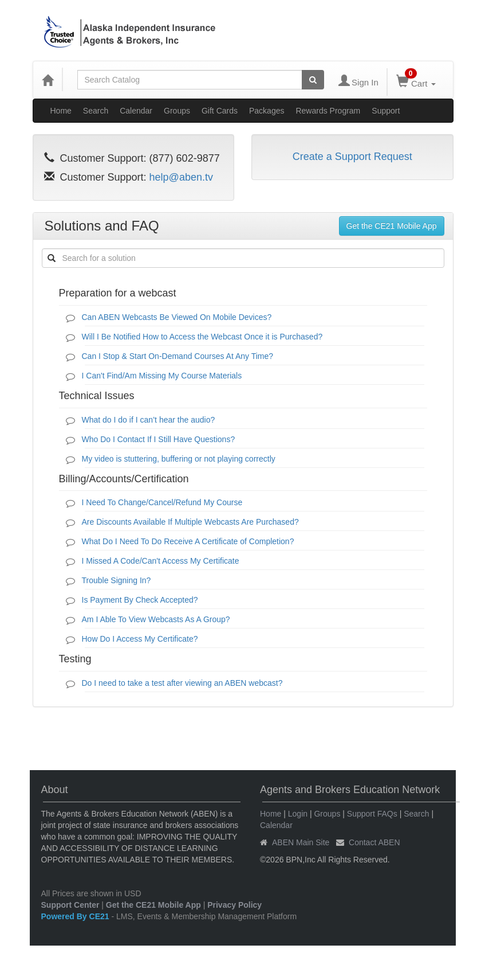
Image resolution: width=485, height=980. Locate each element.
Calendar (136, 110)
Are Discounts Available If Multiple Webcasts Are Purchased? (190, 521)
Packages (266, 110)
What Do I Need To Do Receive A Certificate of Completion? (188, 541)
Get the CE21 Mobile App (391, 226)
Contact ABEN (374, 842)
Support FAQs (372, 813)
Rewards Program (327, 110)
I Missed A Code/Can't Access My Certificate (160, 560)
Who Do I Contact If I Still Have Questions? (158, 439)
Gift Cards (220, 110)
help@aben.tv (181, 177)
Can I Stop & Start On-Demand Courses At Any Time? (178, 356)
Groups (177, 110)
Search (95, 110)
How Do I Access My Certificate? (140, 638)
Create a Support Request (352, 156)
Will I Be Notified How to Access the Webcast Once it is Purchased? (202, 336)
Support (386, 110)
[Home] (47, 79)
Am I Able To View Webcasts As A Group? (156, 619)
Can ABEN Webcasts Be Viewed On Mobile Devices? (177, 317)
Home (61, 110)
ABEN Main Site (300, 842)
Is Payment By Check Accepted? (140, 599)
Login (297, 813)
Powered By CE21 (76, 916)
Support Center (70, 904)
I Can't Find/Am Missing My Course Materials (162, 375)
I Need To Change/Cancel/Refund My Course (162, 502)
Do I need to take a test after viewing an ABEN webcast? (182, 683)
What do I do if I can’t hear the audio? (148, 419)
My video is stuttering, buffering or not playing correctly (178, 458)
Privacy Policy (234, 904)
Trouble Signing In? (116, 580)
